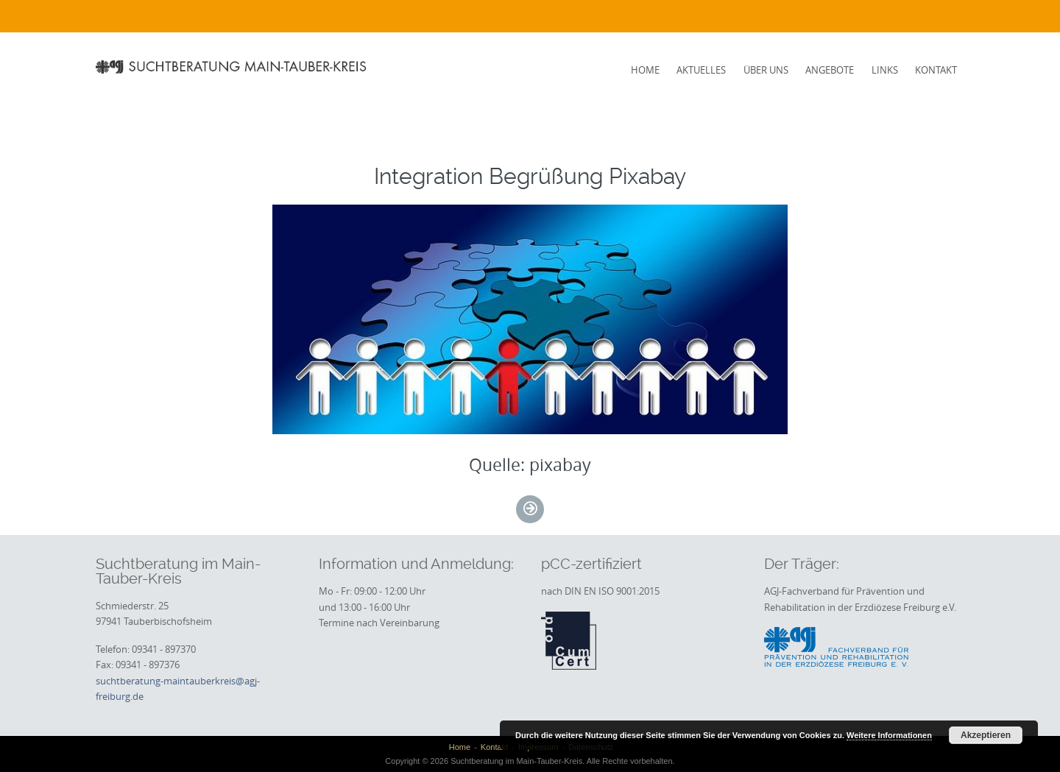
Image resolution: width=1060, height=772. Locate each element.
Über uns (765, 70)
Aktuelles (701, 70)
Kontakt (936, 70)
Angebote (829, 70)
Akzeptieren (986, 735)
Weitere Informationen (889, 735)
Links (885, 70)
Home (645, 70)
